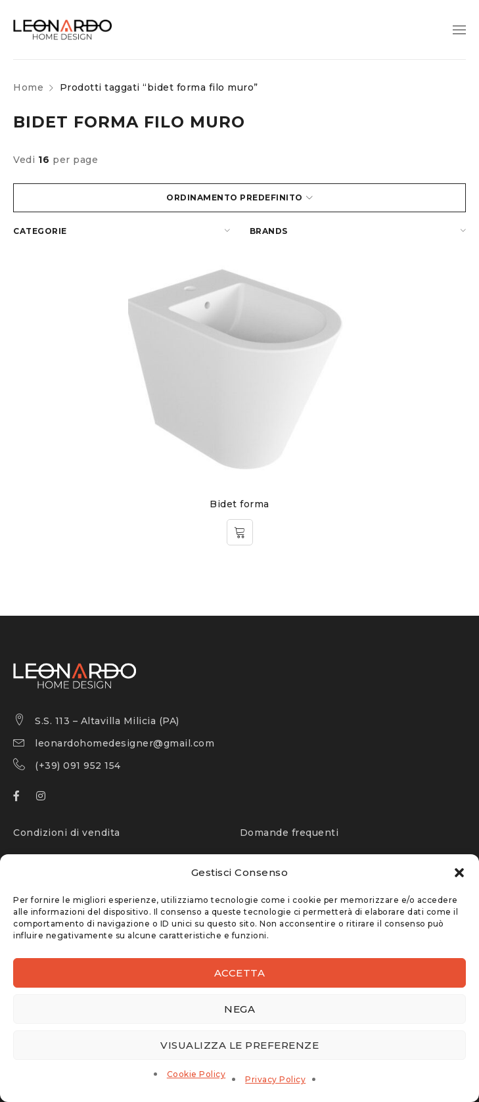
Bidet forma (239, 504)
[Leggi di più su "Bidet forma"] (239, 532)
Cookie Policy (196, 1074)
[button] (459, 872)
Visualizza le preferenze (239, 1045)
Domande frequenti (289, 832)
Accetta (239, 973)
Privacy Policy (275, 1079)
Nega (239, 1009)
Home (28, 87)
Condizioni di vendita (66, 832)
